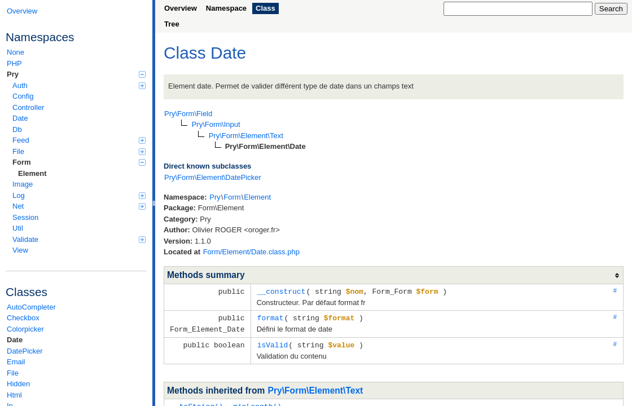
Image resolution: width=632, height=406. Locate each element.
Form (79, 162)
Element (32, 173)
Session (25, 217)
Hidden (18, 383)
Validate (79, 239)
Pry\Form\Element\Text (315, 388)
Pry (76, 74)
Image (22, 184)
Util (17, 228)
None (15, 52)
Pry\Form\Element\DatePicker (212, 177)
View (20, 250)
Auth (79, 85)
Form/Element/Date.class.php (251, 252)
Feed (79, 140)
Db (17, 129)
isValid (272, 343)
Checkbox (23, 318)
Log (79, 195)
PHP (14, 63)
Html (14, 395)
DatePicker (25, 351)
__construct (281, 291)
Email (16, 362)
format (270, 317)
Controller (28, 107)
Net (79, 206)
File (79, 151)
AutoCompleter (31, 307)
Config (23, 96)
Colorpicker (25, 329)
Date (20, 118)
